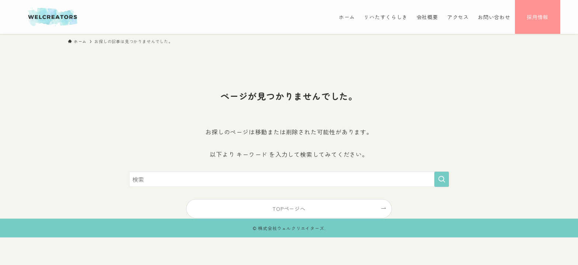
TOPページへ (289, 208)
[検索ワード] (289, 179)
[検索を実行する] (441, 179)
